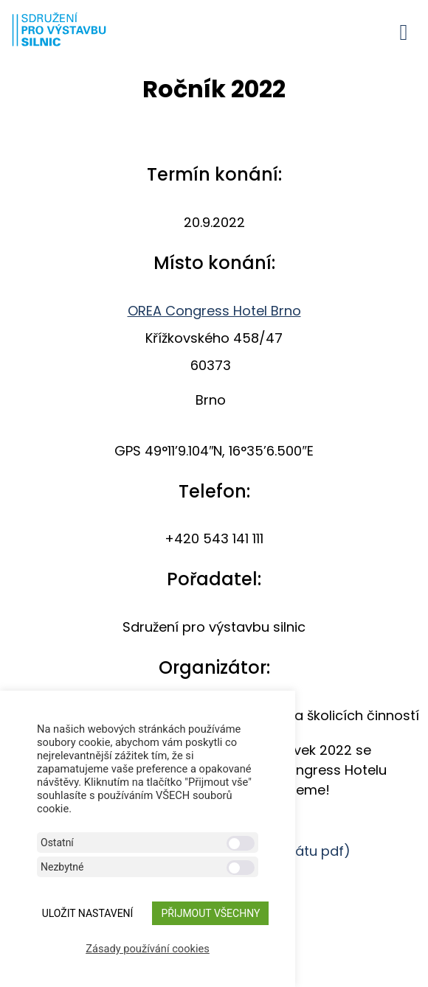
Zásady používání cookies (148, 948)
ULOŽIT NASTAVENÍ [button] (88, 913)
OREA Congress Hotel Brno (214, 310)
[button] (403, 32)
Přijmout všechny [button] (210, 913)
